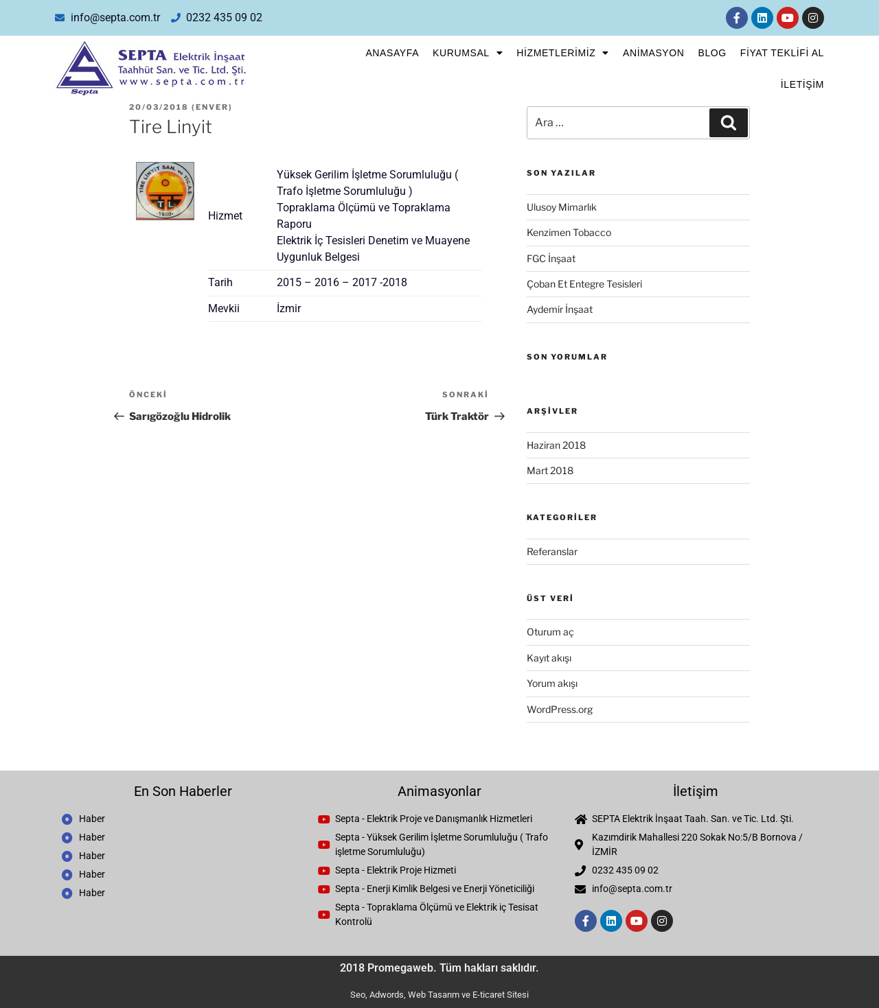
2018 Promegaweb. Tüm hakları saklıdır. (439, 967)
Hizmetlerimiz (562, 53)
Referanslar (552, 551)
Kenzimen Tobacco (569, 232)
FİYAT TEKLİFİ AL (782, 52)
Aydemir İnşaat (560, 309)
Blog (712, 52)
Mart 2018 (550, 470)
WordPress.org (560, 709)
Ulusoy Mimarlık (562, 207)
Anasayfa (392, 52)
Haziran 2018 (556, 445)
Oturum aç (550, 631)
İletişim (802, 84)
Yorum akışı (552, 683)
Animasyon (653, 52)
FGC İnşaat (551, 258)
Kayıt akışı (549, 658)
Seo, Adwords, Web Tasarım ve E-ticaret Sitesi (439, 994)
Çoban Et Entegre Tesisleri (584, 284)
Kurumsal (468, 53)
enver (212, 107)
